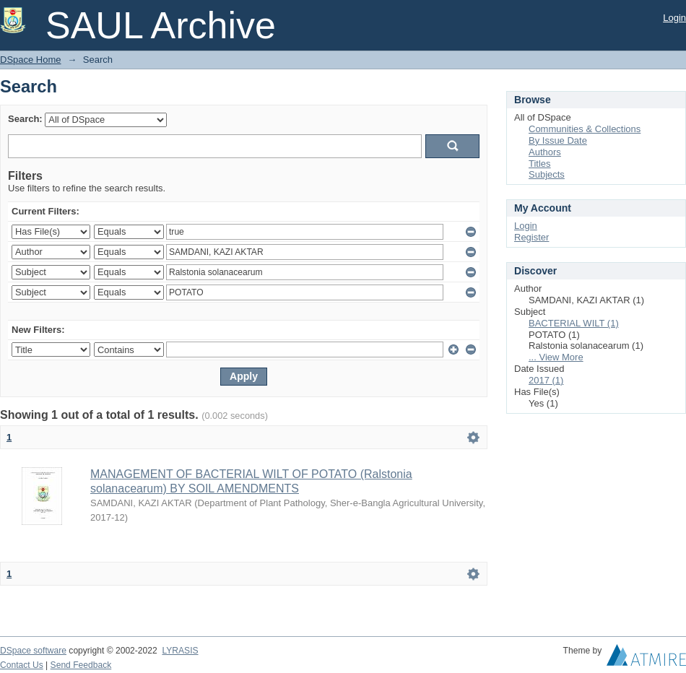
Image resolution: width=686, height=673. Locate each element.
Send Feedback (81, 665)
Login (674, 17)
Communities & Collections (585, 128)
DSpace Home (30, 59)
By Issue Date (558, 140)
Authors (545, 152)
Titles (540, 163)
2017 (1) (546, 380)
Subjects (547, 174)
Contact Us (21, 665)
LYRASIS (180, 651)
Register (531, 237)
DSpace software (33, 651)
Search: (25, 118)
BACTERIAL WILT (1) (574, 323)
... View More (556, 357)
